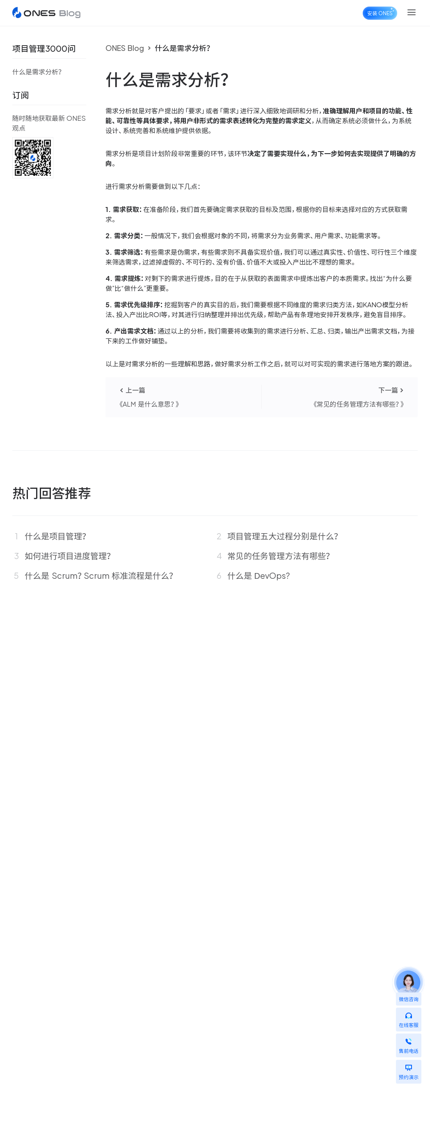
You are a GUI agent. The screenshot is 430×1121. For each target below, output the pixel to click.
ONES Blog (124, 48)
